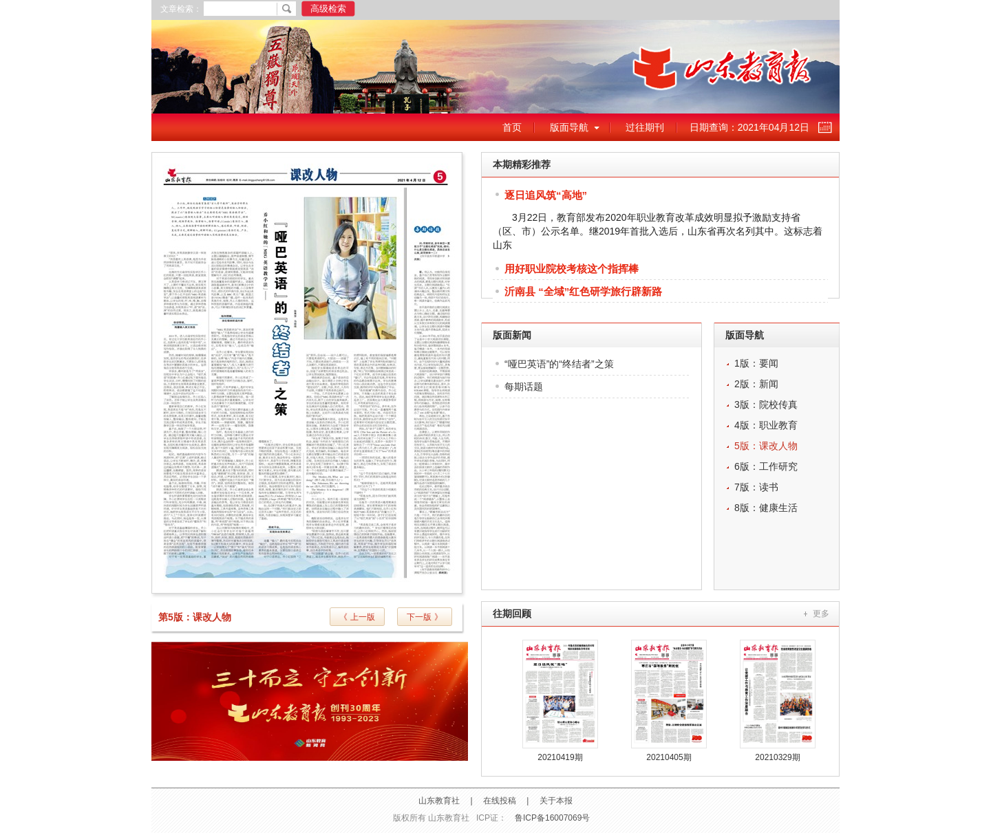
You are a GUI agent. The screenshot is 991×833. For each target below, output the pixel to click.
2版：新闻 (756, 383)
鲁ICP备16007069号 (552, 818)
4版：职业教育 (766, 425)
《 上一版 (356, 617)
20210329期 (777, 757)
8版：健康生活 (766, 507)
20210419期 (559, 757)
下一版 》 (424, 617)
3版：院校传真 (766, 404)
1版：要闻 (756, 363)
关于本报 (556, 800)
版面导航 (569, 127)
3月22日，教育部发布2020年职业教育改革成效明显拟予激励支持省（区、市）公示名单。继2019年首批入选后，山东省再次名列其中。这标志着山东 (657, 231)
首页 (512, 127)
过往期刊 (645, 127)
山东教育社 (439, 800)
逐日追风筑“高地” (545, 195)
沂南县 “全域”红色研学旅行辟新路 (583, 291)
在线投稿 (499, 800)
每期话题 (523, 386)
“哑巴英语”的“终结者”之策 (559, 363)
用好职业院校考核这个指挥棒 (571, 268)
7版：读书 (756, 487)
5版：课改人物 (766, 445)
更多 (821, 613)
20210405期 (668, 757)
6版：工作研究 (766, 466)
